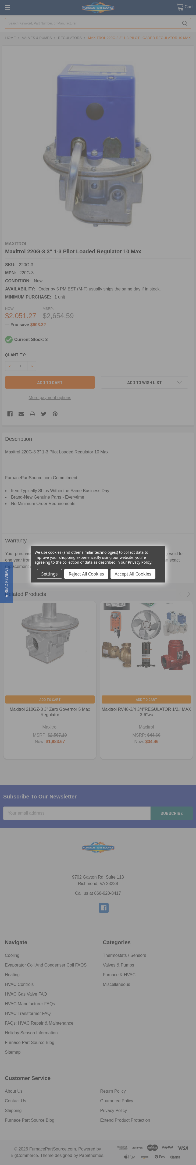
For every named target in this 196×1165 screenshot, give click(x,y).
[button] (6, 582)
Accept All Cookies (133, 574)
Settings (49, 574)
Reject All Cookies (86, 574)
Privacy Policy (139, 562)
